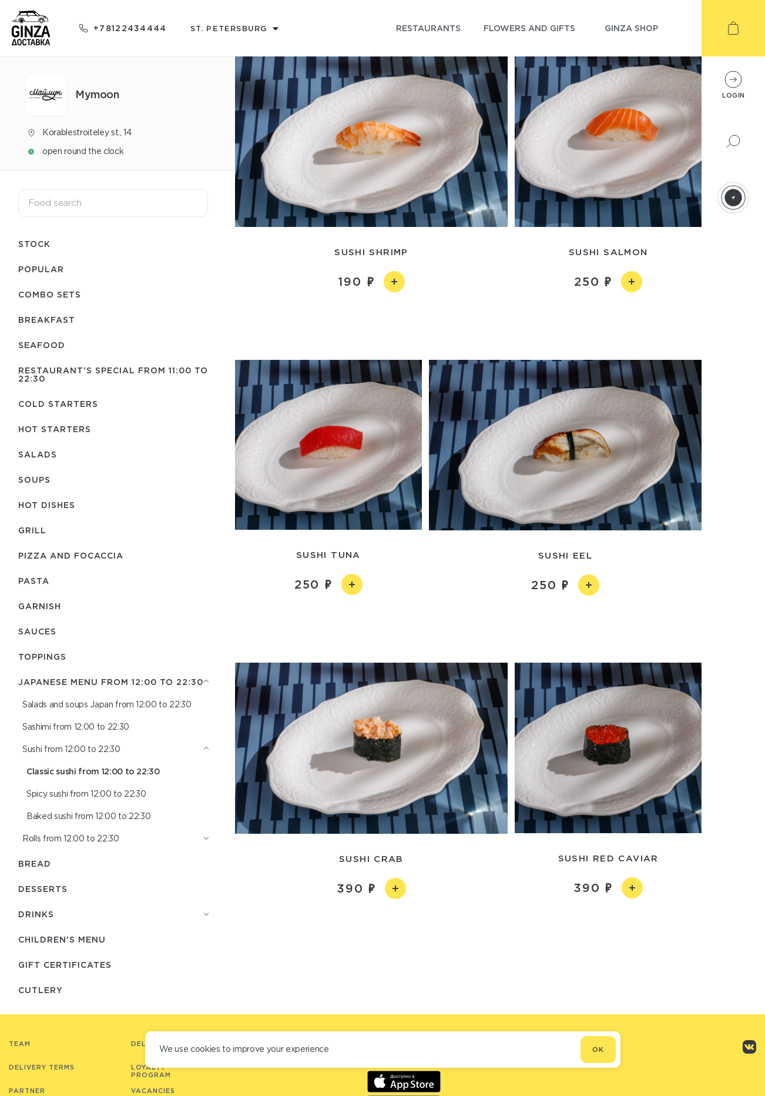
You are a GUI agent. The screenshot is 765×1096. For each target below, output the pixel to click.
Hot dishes (46, 504)
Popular (41, 269)
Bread (34, 863)
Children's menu (62, 939)
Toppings (42, 656)
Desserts (43, 888)
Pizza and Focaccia (70, 555)
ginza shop (631, 28)
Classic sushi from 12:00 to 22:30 (93, 771)
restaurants (428, 28)
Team (20, 1043)
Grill (32, 530)
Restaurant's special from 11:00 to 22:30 (113, 374)
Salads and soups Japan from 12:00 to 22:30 (107, 704)
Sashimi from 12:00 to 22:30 (75, 726)
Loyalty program (151, 1071)
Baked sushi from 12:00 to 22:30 (88, 816)
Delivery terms (42, 1067)
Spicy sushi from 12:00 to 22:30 (86, 793)
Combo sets (49, 294)
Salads (37, 454)
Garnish (39, 606)
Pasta (33, 580)
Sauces (37, 631)
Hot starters (54, 429)
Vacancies (153, 1090)
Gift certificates (65, 964)
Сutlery (40, 989)
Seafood (41, 344)
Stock (34, 243)
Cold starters (58, 403)
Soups (34, 479)
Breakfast (46, 319)
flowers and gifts (529, 28)
